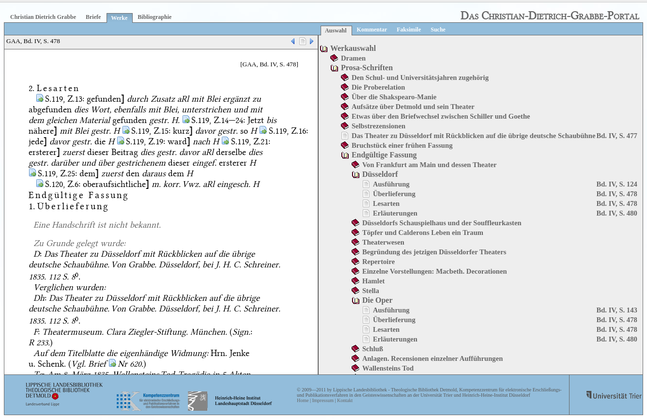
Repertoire (378, 261)
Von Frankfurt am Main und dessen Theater (429, 165)
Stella (370, 291)
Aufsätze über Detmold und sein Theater (413, 106)
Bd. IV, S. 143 (616, 310)
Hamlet (373, 281)
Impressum (322, 400)
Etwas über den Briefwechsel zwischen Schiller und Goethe (441, 116)
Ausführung (391, 184)
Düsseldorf (380, 174)
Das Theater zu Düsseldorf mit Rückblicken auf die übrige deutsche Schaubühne (474, 136)
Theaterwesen (383, 242)
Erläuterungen (395, 213)
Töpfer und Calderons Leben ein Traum (422, 232)
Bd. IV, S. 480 (616, 213)
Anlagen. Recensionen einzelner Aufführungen (432, 358)
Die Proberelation (378, 87)
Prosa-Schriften (367, 67)
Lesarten (386, 203)
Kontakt (345, 400)
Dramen (353, 58)
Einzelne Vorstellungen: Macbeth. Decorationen (434, 271)
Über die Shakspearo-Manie (394, 97)
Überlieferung (394, 194)
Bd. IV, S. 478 (616, 194)
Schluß (372, 349)
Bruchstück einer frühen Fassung (402, 145)
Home (302, 400)
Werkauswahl (353, 48)
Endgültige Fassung (384, 155)
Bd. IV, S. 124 (616, 184)
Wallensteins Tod (388, 368)
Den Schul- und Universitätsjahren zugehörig (420, 77)
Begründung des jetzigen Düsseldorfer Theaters (434, 252)
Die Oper (377, 300)
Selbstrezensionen (378, 126)
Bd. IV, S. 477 (616, 136)
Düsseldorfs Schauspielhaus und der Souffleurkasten (442, 223)
